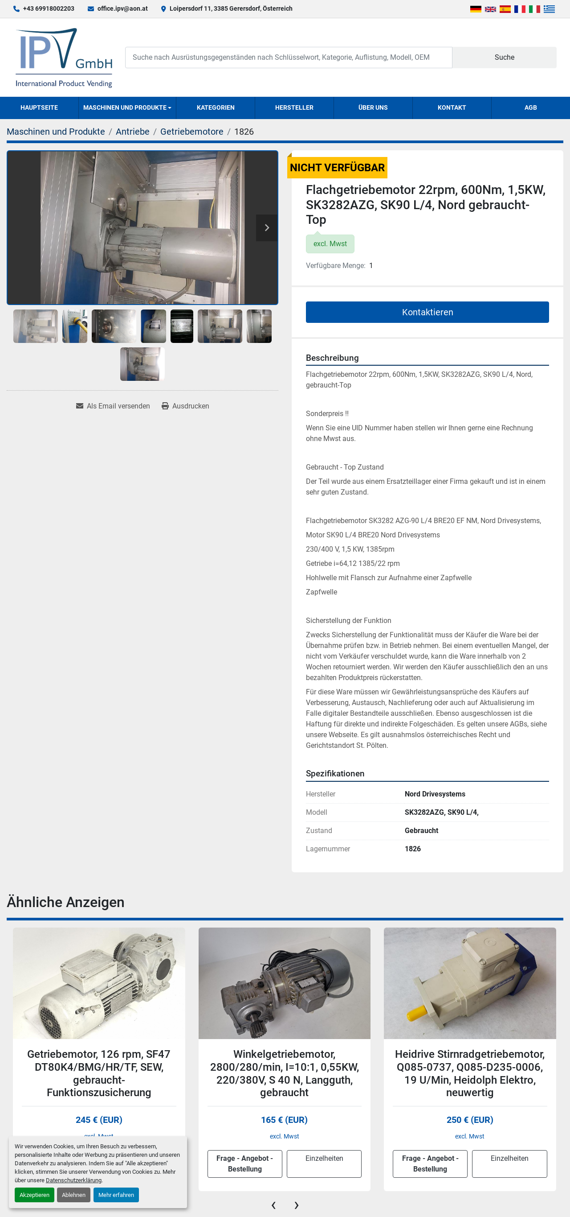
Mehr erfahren (116, 1195)
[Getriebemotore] (192, 131)
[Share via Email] (113, 406)
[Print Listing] (185, 406)
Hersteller (294, 107)
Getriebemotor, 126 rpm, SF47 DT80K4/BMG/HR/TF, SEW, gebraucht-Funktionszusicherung (99, 1073)
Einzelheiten (324, 1158)
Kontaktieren (427, 312)
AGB (531, 107)
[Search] (288, 57)
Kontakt (452, 107)
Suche (504, 57)
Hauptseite (39, 107)
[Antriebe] (133, 131)
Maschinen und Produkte (125, 107)
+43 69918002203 (48, 8)
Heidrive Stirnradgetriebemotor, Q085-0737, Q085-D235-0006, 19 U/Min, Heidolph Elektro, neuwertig (470, 1073)
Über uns (373, 107)
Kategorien (216, 107)
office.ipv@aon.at (123, 8)
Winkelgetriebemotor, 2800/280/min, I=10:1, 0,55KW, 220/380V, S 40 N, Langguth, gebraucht (284, 1073)
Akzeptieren (34, 1195)
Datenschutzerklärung (74, 1180)
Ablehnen (74, 1195)
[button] (127, 108)
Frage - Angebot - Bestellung (244, 1163)
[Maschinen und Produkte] (56, 131)
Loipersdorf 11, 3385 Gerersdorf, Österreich (231, 8)
